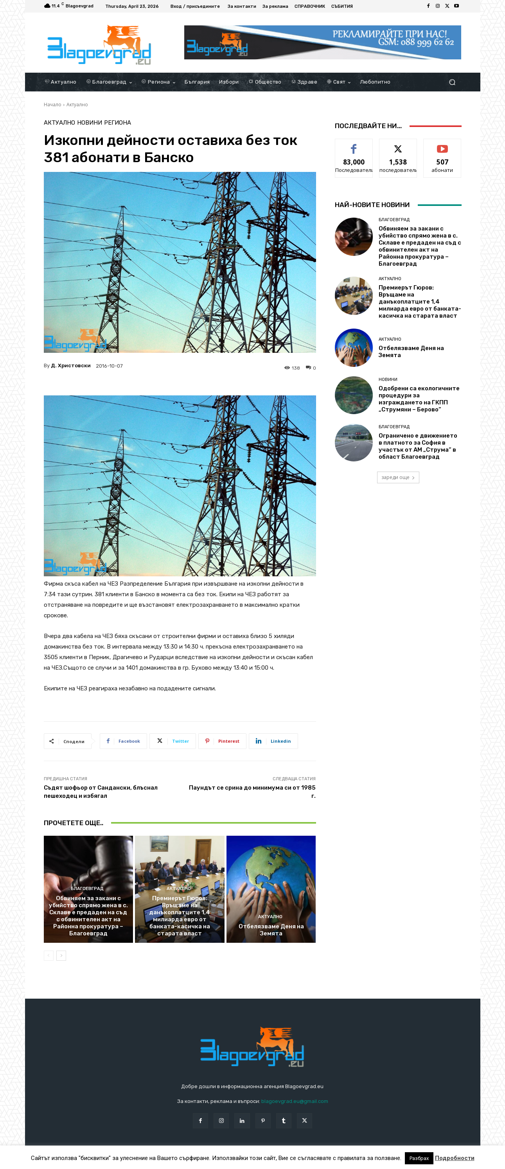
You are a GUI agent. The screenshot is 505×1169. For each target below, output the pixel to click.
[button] (452, 82)
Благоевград (87, 889)
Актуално (77, 104)
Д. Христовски (71, 365)
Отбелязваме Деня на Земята (271, 930)
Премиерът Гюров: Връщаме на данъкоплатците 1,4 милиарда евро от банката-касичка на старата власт (179, 916)
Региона (117, 123)
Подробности (454, 1158)
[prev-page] (49, 956)
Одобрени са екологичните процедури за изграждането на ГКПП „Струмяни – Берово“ (419, 399)
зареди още (398, 477)
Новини (89, 123)
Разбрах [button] (419, 1158)
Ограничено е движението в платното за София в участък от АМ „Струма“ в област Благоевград (418, 446)
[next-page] (61, 956)
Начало (52, 104)
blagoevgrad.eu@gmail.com (294, 1101)
